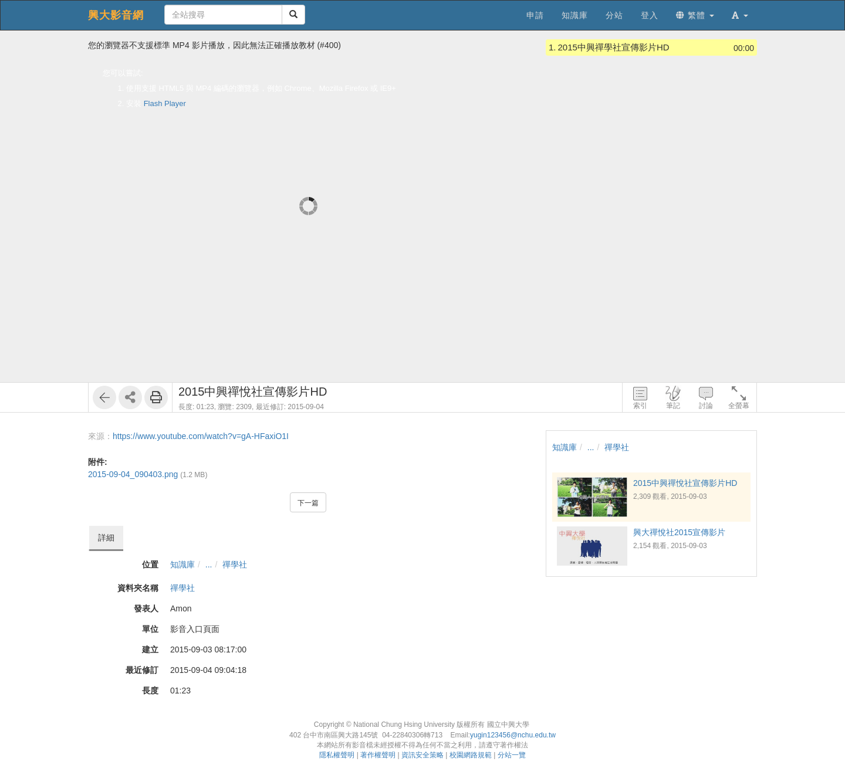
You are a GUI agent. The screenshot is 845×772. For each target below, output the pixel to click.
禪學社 (234, 564)
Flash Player (165, 103)
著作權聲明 (378, 755)
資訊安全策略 (422, 755)
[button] (740, 15)
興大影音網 (116, 15)
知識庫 (182, 564)
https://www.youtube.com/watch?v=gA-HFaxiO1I (201, 436)
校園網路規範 (470, 755)
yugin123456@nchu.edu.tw (513, 735)
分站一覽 (512, 755)
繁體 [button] (695, 15)
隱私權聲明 (336, 755)
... (208, 564)
